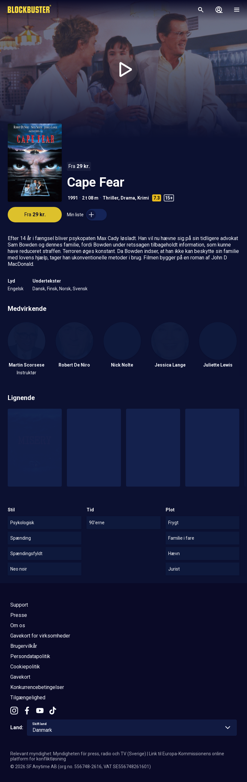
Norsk (65, 288)
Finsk (52, 288)
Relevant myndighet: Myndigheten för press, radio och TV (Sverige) (78, 753)
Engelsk (15, 288)
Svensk (80, 288)
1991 (73, 197)
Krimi (143, 197)
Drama (128, 197)
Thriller (110, 197)
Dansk (38, 288)
